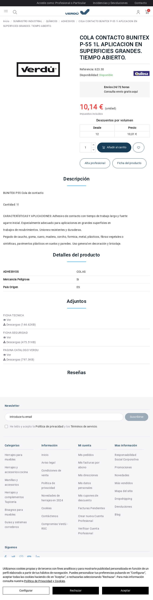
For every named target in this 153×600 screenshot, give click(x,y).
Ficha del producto (129, 163)
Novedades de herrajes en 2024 (52, 498)
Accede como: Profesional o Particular (61, 3)
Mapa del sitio (124, 491)
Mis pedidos (86, 454)
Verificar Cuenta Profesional (88, 531)
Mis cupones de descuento (88, 498)
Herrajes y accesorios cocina (16, 470)
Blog (118, 514)
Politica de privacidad (48, 485)
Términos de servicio (84, 426)
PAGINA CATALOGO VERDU (20, 350)
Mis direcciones (88, 475)
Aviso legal (48, 462)
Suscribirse (136, 416)
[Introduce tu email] (64, 417)
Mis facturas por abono (88, 465)
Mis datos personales (85, 485)
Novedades (122, 475)
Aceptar (125, 590)
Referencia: (87, 69)
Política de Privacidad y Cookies (44, 581)
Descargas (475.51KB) (19, 342)
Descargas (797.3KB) (18, 359)
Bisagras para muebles (14, 512)
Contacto (141, 3)
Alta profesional (95, 163)
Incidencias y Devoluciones (110, 3)
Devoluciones (123, 506)
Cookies (46, 508)
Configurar (26, 590)
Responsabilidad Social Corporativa (127, 457)
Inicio (44, 454)
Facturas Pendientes (91, 508)
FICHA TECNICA (13, 315)
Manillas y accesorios (12, 482)
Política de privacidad (49, 426)
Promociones (123, 467)
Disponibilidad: (89, 75)
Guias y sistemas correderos (16, 525)
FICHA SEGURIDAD (15, 332)
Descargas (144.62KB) (19, 324)
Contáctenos (49, 516)
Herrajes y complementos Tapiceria (14, 497)
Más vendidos (124, 483)
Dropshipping (123, 498)
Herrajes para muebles (13, 457)
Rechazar (76, 590)
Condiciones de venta (51, 473)
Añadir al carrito (114, 147)
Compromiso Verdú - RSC (54, 526)
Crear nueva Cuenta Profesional (91, 518)
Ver (7, 319)
